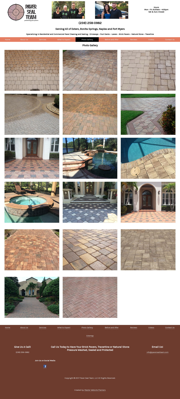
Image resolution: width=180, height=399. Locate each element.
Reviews (133, 39)
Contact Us (170, 39)
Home (7, 39)
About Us (24, 39)
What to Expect (63, 39)
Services (42, 39)
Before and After (111, 39)
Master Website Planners (95, 390)
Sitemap (90, 336)
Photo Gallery (87, 39)
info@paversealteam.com (157, 352)
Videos (151, 39)
